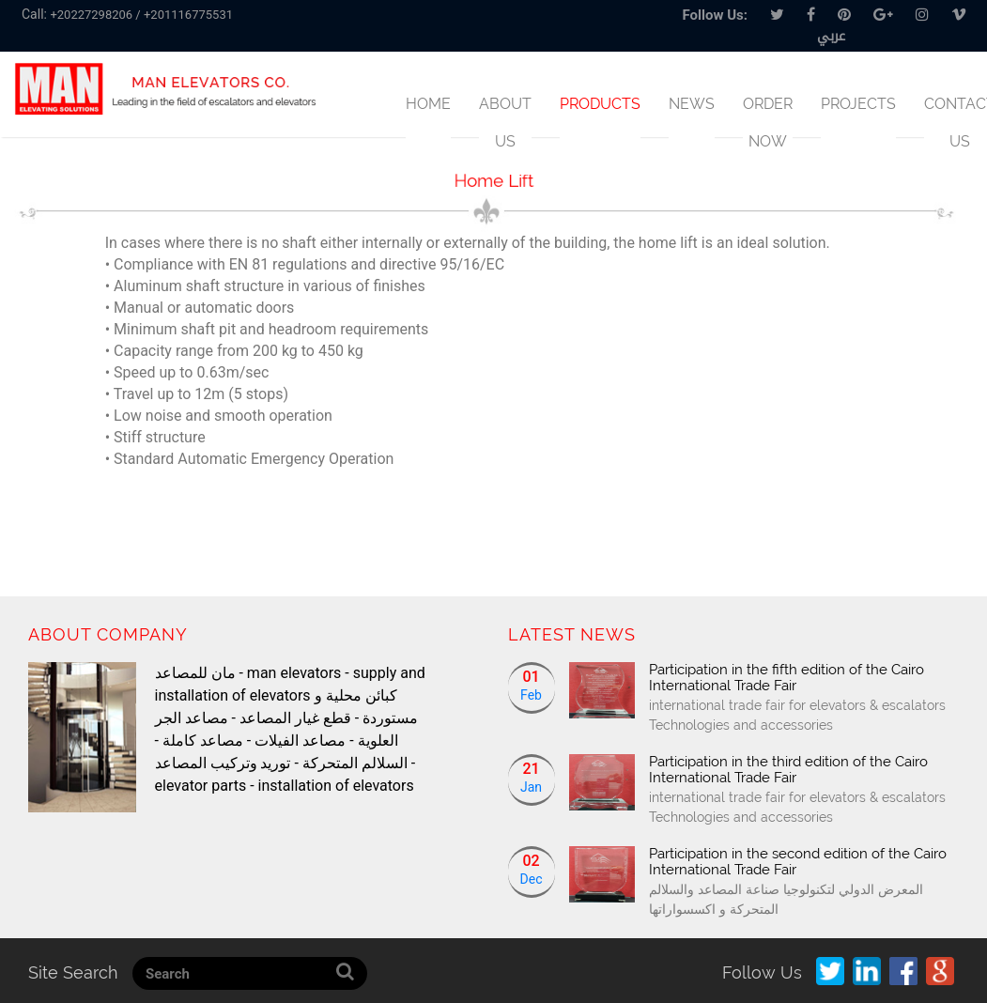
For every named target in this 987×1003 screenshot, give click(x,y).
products (600, 104)
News (692, 104)
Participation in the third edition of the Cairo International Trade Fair (788, 769)
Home (428, 104)
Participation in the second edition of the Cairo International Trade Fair (798, 861)
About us (505, 122)
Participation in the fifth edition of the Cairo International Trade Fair (786, 677)
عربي (831, 36)
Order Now (768, 122)
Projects (858, 104)
